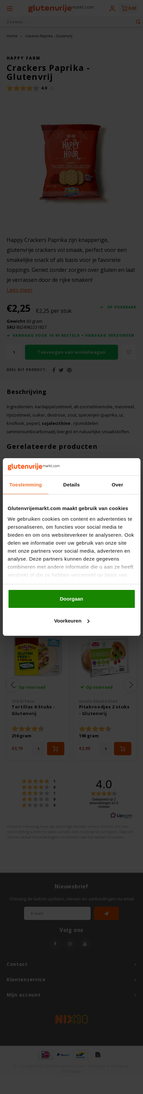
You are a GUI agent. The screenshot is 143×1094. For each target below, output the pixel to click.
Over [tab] (117, 484)
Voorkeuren (71, 621)
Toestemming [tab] (25, 484)
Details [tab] (71, 484)
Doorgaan (71, 599)
